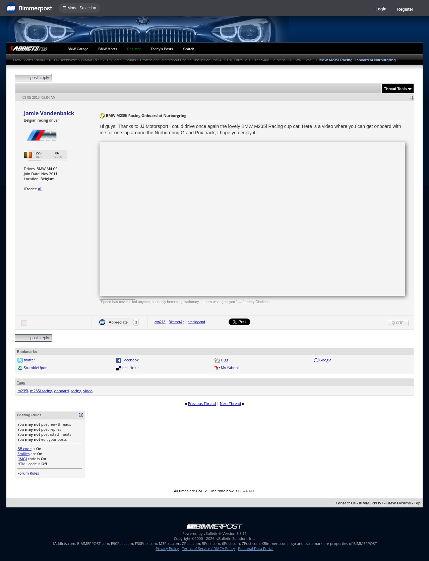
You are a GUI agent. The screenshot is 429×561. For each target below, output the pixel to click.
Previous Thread (202, 403)
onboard (61, 390)
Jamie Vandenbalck (49, 113)
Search (188, 49)
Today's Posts (162, 49)
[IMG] (22, 458)
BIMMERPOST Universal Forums (108, 60)
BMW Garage (77, 49)
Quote (398, 323)
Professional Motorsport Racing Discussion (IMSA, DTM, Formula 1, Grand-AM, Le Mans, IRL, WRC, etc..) (227, 60)
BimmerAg (176, 322)
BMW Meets (107, 49)
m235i (22, 390)
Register (405, 9)
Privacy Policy (167, 548)
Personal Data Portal (255, 548)
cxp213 (160, 322)
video (88, 390)
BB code (24, 448)
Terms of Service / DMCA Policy (208, 548)
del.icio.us (130, 367)
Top (417, 502)
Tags (21, 382)
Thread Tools (395, 89)
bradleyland (196, 322)
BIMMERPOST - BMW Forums (385, 502)
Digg (225, 359)
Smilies (23, 453)
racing (76, 390)
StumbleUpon (36, 367)
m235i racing (41, 390)
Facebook (130, 359)
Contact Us (345, 502)
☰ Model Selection (79, 8)
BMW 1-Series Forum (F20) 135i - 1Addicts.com (45, 60)
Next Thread (230, 403)
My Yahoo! (230, 367)
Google (325, 359)
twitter (29, 359)
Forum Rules (28, 473)
